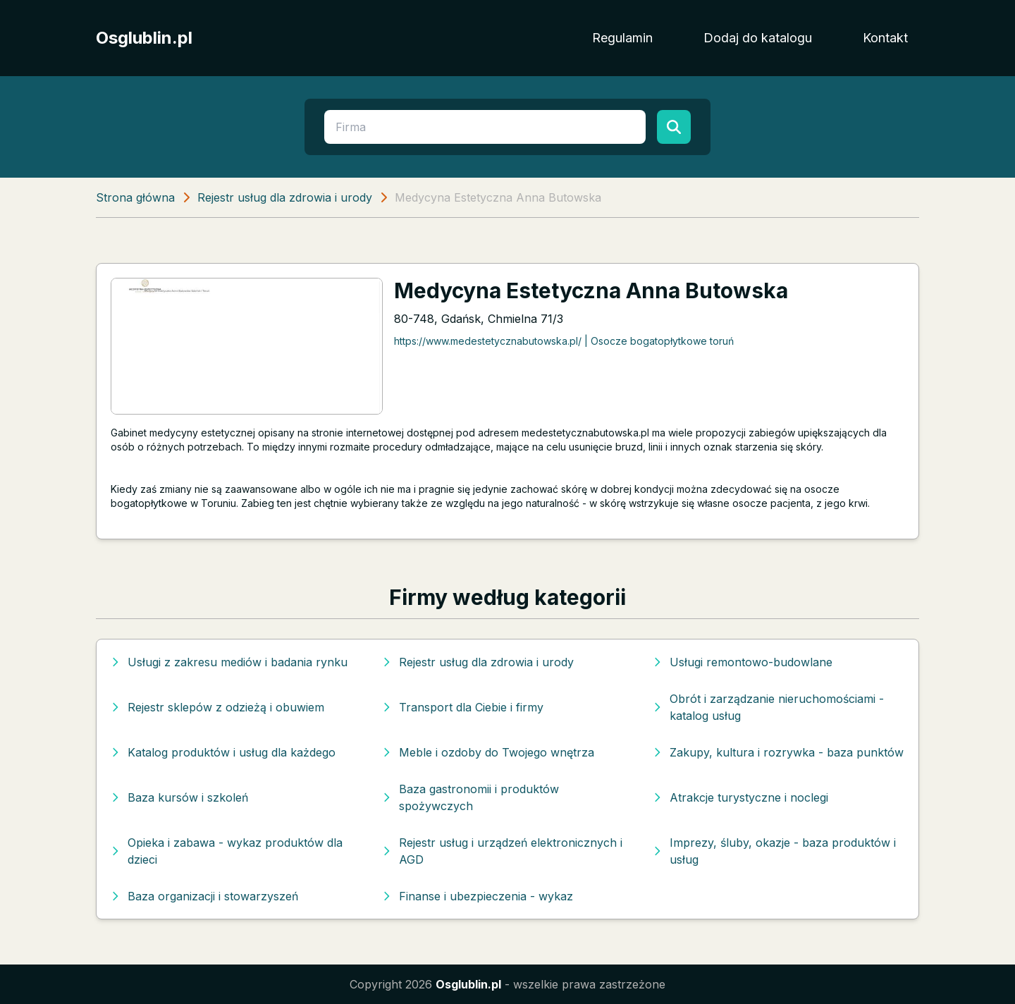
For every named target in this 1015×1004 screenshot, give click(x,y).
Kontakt (885, 37)
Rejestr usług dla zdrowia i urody (284, 197)
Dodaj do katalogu (757, 37)
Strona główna (135, 197)
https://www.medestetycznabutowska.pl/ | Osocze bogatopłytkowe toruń (564, 341)
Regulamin (622, 37)
